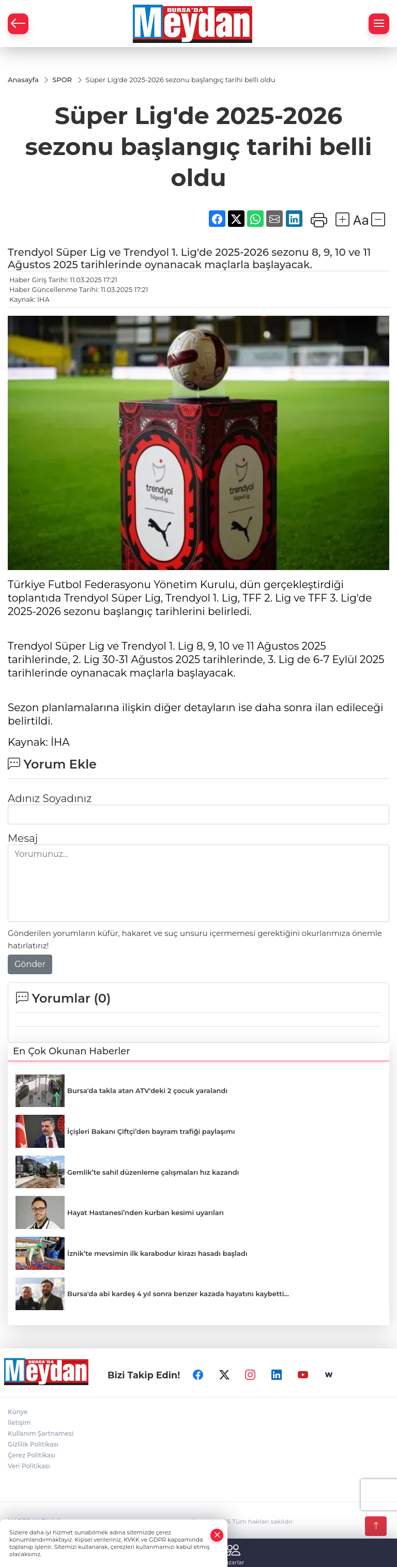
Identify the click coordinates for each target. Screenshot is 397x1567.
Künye (17, 1412)
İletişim (19, 1422)
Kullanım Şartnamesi (40, 1433)
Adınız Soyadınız (49, 798)
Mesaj (23, 838)
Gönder (29, 964)
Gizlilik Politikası (33, 1444)
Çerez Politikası (31, 1455)
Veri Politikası (29, 1466)
